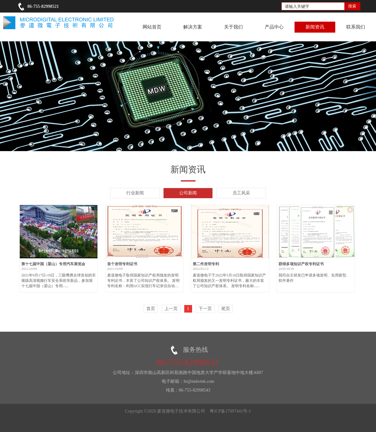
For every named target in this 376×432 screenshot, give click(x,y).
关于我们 (233, 26)
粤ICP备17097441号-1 (230, 411)
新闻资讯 (315, 26)
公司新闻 (188, 193)
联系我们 (355, 26)
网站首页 (152, 26)
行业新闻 (135, 193)
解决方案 (192, 26)
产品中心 (274, 26)
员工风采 (241, 193)
